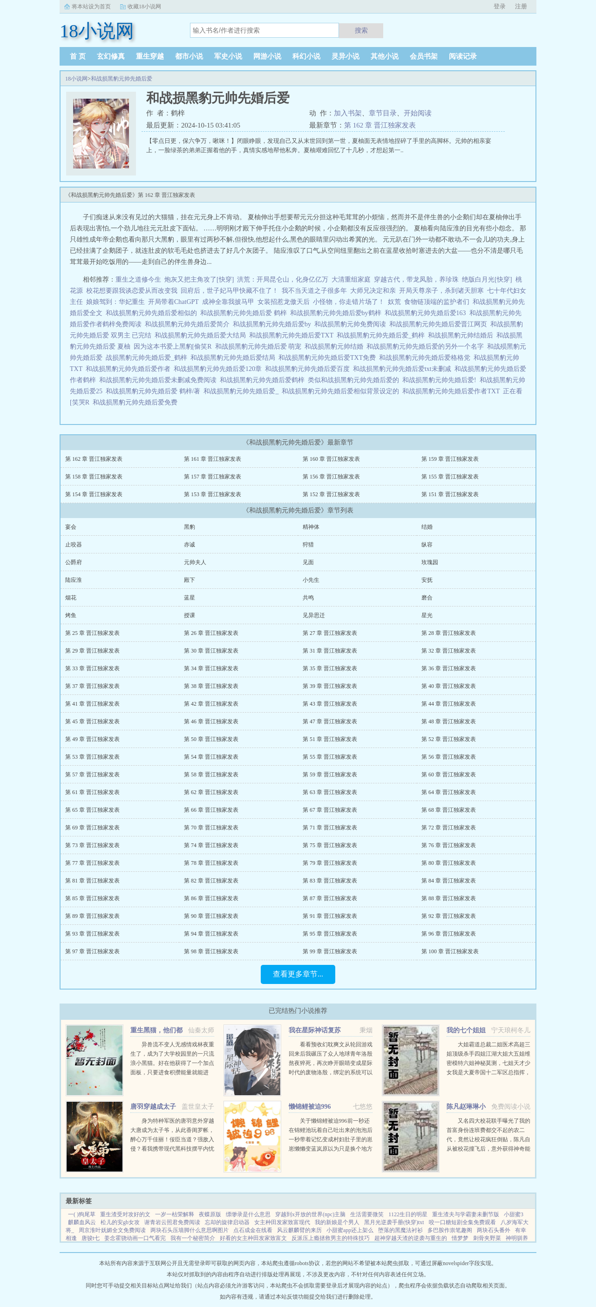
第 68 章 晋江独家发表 (448, 810)
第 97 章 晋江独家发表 (92, 951)
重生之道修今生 (138, 279)
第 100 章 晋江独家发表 (450, 951)
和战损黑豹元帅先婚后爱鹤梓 (264, 380)
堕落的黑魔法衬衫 (400, 1230)
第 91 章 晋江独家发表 (330, 916)
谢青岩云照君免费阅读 (172, 1222)
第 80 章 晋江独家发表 (448, 863)
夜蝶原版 (210, 1214)
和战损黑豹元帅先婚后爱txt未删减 (403, 368)
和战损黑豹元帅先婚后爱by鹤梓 (337, 313)
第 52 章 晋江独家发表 (448, 739)
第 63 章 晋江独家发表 (330, 792)
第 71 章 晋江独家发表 (330, 827)
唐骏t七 (90, 1238)
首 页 (78, 56)
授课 (189, 615)
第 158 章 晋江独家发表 (93, 476)
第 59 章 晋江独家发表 (330, 774)
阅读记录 (463, 56)
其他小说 (385, 56)
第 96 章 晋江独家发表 (448, 933)
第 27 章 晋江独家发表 (330, 633)
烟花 (70, 597)
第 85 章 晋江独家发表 (92, 898)
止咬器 (73, 544)
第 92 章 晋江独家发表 (448, 916)
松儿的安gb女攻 (120, 1222)
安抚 (427, 580)
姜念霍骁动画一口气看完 (135, 1238)
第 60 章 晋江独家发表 (448, 774)
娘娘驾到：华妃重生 (115, 301)
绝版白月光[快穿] (487, 279)
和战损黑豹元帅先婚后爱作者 (130, 368)
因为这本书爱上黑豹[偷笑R (174, 346)
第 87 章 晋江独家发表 (330, 898)
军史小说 (228, 56)
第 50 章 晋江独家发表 (211, 739)
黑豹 (189, 527)
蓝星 (189, 597)
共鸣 (308, 597)
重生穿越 (150, 56)
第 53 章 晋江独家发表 (92, 757)
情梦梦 (460, 1238)
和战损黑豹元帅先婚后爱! (441, 380)
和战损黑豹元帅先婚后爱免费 (137, 402)
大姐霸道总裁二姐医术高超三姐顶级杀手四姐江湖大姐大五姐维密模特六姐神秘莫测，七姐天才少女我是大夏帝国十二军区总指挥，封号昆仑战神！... (488, 1063)
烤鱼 (70, 615)
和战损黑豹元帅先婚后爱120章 (219, 368)
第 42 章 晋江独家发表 (211, 704)
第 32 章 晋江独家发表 (448, 650)
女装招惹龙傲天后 (283, 301)
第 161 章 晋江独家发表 (212, 459)
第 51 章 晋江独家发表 (330, 739)
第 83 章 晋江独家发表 (330, 880)
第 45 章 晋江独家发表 (92, 721)
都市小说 (189, 56)
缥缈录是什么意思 (248, 1214)
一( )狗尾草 (81, 1214)
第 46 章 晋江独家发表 (211, 721)
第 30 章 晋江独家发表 (211, 650)
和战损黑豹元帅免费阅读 (351, 324)
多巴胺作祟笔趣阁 (449, 1230)
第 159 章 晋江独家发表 (450, 459)
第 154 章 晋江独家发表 (93, 494)
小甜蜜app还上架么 (349, 1230)
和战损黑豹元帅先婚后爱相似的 (153, 313)
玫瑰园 (429, 562)
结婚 (427, 527)
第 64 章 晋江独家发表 (448, 792)
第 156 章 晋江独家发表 (331, 476)
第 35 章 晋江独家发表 (330, 668)
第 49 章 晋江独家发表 (92, 739)
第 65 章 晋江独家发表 (92, 810)
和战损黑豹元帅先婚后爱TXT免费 (328, 357)
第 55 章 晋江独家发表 (330, 757)
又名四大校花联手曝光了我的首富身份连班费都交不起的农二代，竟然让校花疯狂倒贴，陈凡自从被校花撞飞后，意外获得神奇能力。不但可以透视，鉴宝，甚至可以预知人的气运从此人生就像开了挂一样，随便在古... (488, 1149)
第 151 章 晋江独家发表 (450, 494)
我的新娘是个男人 (337, 1222)
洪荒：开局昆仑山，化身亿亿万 (282, 279)
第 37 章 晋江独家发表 (92, 686)
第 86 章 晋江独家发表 (211, 898)
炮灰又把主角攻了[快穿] (199, 279)
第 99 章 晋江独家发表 (330, 951)
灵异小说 (345, 56)
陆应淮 (73, 580)
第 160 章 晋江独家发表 (331, 459)
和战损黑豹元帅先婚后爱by (273, 324)
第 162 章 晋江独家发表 (380, 125)
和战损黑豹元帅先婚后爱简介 (189, 324)
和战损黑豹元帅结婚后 (462, 335)
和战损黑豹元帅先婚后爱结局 (234, 357)
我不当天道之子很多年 (314, 290)
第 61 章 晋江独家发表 (92, 792)
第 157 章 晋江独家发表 (212, 476)
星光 (427, 615)
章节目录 (383, 113)
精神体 (311, 527)
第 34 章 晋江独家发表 (211, 668)
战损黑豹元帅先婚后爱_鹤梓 (148, 357)
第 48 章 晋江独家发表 (448, 721)
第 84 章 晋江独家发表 (448, 880)
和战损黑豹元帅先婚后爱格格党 (426, 357)
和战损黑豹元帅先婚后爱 (121, 78)
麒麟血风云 (82, 1222)
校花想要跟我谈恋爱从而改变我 (131, 290)
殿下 (189, 580)
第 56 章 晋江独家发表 (448, 757)
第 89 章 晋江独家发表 (92, 916)
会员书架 (424, 56)
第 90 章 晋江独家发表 (211, 916)
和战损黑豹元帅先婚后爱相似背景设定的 (342, 391)
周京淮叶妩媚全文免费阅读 (112, 1230)
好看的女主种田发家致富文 (253, 1238)
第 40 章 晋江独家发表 (448, 686)
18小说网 (76, 78)
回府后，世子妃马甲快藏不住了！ (229, 290)
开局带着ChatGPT (173, 301)
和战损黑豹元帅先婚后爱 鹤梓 (245, 313)
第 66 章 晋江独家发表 (211, 810)
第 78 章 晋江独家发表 (211, 863)
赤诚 (189, 544)
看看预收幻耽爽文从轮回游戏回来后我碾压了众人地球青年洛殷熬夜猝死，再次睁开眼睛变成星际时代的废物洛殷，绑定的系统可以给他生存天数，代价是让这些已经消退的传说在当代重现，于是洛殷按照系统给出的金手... (330, 1072)
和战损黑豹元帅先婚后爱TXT (293, 335)
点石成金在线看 (252, 1230)
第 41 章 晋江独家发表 (92, 704)
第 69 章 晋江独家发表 (92, 827)
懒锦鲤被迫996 (310, 1106)
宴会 (70, 527)
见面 (308, 562)
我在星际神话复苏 (315, 1030)
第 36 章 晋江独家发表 (448, 668)
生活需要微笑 (367, 1214)
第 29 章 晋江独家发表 (92, 650)
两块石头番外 (493, 1230)
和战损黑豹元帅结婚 (335, 346)
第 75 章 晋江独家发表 (330, 845)
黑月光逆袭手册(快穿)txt (394, 1222)
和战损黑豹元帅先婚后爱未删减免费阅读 (159, 380)
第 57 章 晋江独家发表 (92, 774)
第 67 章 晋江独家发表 (330, 810)
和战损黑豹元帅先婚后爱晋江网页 (439, 324)
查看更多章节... (298, 974)
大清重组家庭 (351, 279)
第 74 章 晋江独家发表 (211, 845)
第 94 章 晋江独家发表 (211, 933)
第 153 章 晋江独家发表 (212, 494)
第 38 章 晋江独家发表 (211, 686)
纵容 (427, 544)
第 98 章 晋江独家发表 (211, 951)
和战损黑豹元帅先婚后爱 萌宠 (260, 346)
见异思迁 (314, 615)
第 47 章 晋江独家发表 (330, 721)
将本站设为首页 (91, 6)
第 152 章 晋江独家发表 (331, 494)
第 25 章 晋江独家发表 (92, 633)
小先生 (311, 580)
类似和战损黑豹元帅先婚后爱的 (355, 380)
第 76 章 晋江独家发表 (448, 845)
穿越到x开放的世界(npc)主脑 (310, 1214)
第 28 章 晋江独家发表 (448, 633)
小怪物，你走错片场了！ (349, 301)
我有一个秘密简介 (192, 1238)
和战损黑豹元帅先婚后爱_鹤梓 (382, 335)
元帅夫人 (195, 562)
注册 (521, 6)
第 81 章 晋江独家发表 (92, 880)
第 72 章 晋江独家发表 (448, 827)
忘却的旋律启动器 (227, 1222)
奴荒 (394, 301)
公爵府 (73, 562)
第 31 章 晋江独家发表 (330, 650)
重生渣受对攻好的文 (125, 1214)
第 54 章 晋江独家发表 (211, 757)
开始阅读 (418, 113)
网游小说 (267, 56)
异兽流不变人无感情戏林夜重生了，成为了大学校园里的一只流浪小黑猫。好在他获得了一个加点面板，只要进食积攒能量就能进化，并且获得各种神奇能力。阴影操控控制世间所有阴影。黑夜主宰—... (172, 1072)
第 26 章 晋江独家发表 (211, 633)
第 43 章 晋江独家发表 (330, 704)
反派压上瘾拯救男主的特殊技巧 (330, 1238)
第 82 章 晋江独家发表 (211, 880)
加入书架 (348, 113)
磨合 (427, 597)
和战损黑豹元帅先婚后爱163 (427, 313)
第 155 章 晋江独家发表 (450, 476)
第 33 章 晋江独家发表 (92, 668)
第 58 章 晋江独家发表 (211, 774)
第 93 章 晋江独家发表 (92, 933)
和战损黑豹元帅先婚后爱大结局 (202, 335)
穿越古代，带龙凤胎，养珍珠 (416, 279)
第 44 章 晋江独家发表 (448, 704)
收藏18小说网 (144, 6)
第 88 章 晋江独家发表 (448, 898)
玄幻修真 (111, 56)
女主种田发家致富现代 (282, 1222)
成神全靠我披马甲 (228, 301)
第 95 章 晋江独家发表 (330, 933)
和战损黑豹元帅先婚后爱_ (242, 391)
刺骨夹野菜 (487, 1238)
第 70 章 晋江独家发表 (211, 827)
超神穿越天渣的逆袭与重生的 (410, 1238)
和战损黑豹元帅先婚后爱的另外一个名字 (426, 346)
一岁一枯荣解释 (174, 1214)
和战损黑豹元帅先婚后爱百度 (309, 368)
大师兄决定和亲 (373, 290)
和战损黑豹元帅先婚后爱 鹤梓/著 (154, 391)
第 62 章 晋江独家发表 (211, 792)
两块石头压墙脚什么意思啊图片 (189, 1230)
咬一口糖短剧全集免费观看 (462, 1222)
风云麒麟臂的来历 (299, 1230)
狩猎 (308, 544)
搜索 (361, 30)
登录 (500, 6)
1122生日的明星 (407, 1214)
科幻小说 (306, 56)
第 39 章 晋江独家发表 (330, 686)
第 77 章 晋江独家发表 (92, 863)
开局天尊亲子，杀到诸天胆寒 (441, 290)
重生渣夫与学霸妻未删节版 (465, 1214)
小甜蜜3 (513, 1214)
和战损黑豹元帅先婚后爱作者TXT (452, 391)
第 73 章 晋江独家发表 (92, 845)
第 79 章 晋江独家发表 (330, 863)
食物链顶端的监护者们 (436, 301)
